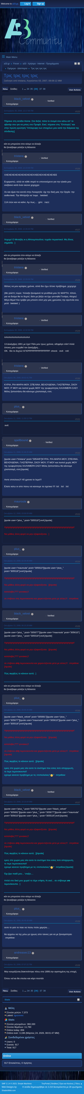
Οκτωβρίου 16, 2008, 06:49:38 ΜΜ (18, 920)
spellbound (21, 440)
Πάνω (5, 991)
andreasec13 (22, 952)
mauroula (20, 501)
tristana (19, 156)
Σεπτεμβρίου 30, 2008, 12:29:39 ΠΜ (18, 279)
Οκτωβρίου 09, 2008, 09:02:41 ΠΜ (18, 378)
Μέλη (11, 1008)
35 (31, 89)
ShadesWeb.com (9, 1090)
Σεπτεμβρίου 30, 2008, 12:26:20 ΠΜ (18, 229)
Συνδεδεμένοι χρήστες (21, 1037)
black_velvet (22, 98)
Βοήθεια (54, 1084)
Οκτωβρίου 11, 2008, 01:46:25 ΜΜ (18, 452)
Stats (7, 999)
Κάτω (5, 89)
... (25, 89)
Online (7, 1055)
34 (28, 89)
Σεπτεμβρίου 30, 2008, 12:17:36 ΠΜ (18, 111)
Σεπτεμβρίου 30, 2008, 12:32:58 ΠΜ (18, 330)
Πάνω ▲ (78, 1084)
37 (40, 89)
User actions (75, 90)
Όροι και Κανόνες (67, 1084)
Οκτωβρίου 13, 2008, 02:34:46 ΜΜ (18, 561)
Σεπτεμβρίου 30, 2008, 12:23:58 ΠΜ (18, 168)
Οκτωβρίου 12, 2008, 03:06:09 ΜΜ (18, 513)
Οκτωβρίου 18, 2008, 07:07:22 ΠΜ (18, 964)
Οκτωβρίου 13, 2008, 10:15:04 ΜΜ (18, 802)
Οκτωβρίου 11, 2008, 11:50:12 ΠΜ (18, 418)
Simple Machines (25, 1084)
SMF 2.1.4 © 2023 (9, 1084)
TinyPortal (46, 1084)
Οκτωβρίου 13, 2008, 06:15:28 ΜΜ (18, 625)
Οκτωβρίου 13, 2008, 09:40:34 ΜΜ (18, 710)
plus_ (17, 406)
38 (44, 89)
